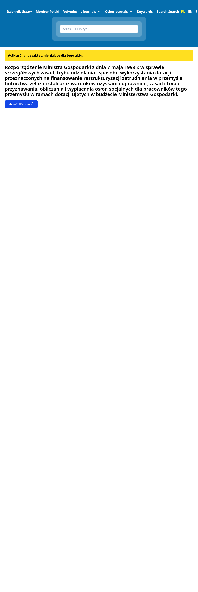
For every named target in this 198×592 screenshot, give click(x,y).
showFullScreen (19, 104)
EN (190, 11)
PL (183, 11)
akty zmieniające (46, 55)
